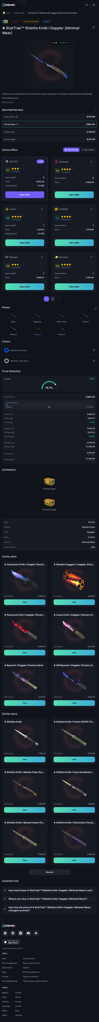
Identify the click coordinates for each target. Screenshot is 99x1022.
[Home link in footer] (49, 925)
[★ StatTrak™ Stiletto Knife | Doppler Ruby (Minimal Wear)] (13, 317)
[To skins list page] (19, 13)
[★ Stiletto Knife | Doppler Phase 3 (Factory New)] (49, 132)
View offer (25, 194)
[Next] (58, 298)
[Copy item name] (93, 27)
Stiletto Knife (88, 527)
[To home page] (6, 13)
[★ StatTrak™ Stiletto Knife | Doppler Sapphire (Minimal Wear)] (37, 317)
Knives (91, 522)
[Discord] (28, 933)
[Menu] (94, 5)
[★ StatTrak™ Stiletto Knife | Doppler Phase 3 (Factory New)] (49, 116)
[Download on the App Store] (11, 942)
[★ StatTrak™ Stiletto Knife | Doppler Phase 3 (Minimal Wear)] (49, 124)
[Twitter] (5, 933)
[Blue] (49, 350)
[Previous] (40, 298)
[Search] (87, 5)
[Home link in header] (8, 4)
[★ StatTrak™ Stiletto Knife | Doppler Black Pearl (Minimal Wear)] (61, 317)
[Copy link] (91, 161)
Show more (7, 102)
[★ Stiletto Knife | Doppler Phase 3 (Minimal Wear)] (49, 139)
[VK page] (21, 933)
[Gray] (49, 360)
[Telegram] (13, 933)
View (25, 602)
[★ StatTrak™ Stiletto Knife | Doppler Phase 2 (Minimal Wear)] (13, 330)
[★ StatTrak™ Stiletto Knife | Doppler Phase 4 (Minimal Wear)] (61, 330)
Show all (49, 872)
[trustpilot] (36, 933)
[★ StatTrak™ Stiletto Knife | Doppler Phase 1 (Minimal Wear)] (85, 317)
